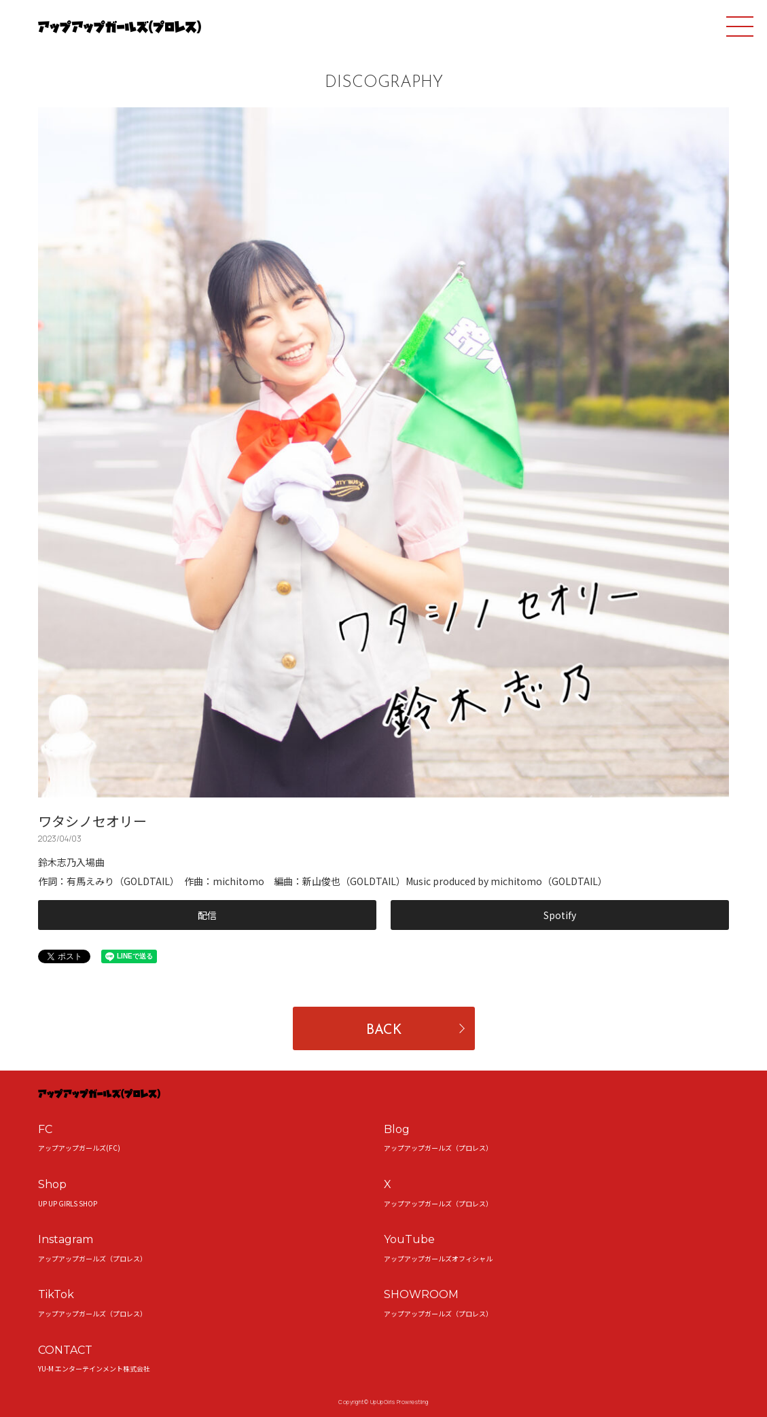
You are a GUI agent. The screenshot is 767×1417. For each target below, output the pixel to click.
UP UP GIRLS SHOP (67, 1203)
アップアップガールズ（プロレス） (438, 1148)
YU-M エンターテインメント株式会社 (94, 1368)
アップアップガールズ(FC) (79, 1148)
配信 (207, 915)
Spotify (559, 915)
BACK (384, 1030)
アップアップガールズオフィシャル (438, 1258)
